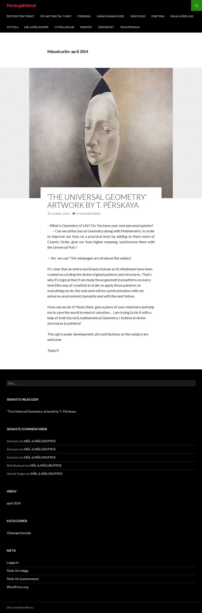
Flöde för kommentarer (23, 579)
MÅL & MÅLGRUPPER (36, 27)
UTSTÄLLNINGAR (64, 27)
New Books (137, 16)
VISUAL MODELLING (182, 16)
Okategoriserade (19, 533)
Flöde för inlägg (17, 571)
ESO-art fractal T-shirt (56, 16)
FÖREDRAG (84, 16)
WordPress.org (17, 587)
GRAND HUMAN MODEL (111, 16)
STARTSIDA (157, 16)
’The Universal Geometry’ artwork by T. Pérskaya (97, 200)
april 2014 (14, 503)
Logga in (13, 562)
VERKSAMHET (106, 27)
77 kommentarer (88, 213)
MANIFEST (86, 27)
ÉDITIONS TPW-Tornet (20, 16)
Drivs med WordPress (20, 607)
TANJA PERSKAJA (129, 27)
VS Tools (12, 27)
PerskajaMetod (21, 5)
